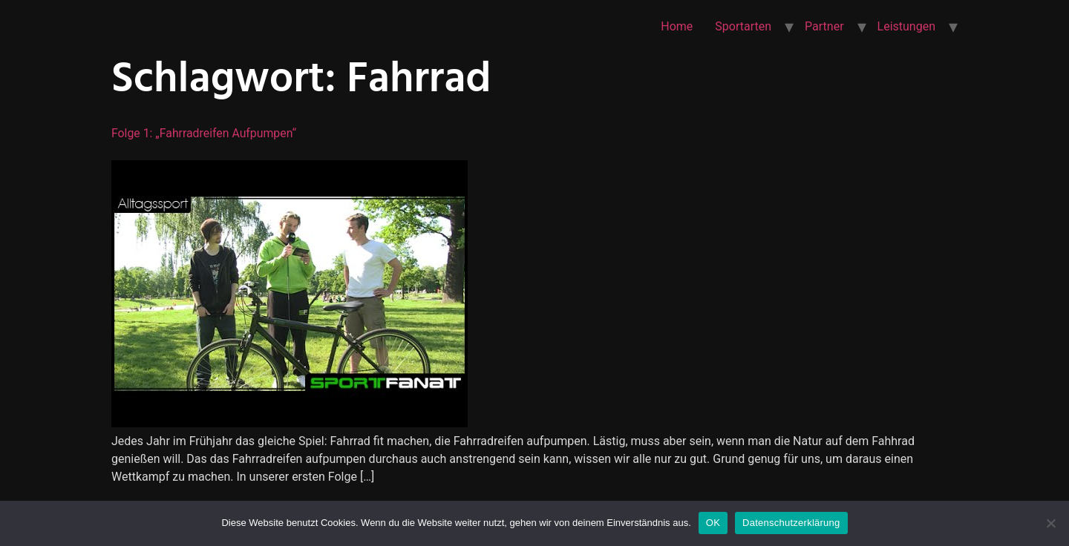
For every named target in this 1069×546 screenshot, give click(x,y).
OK (713, 522)
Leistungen (906, 26)
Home (677, 26)
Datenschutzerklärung (791, 522)
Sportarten (743, 26)
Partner (824, 26)
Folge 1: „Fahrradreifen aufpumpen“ (204, 133)
